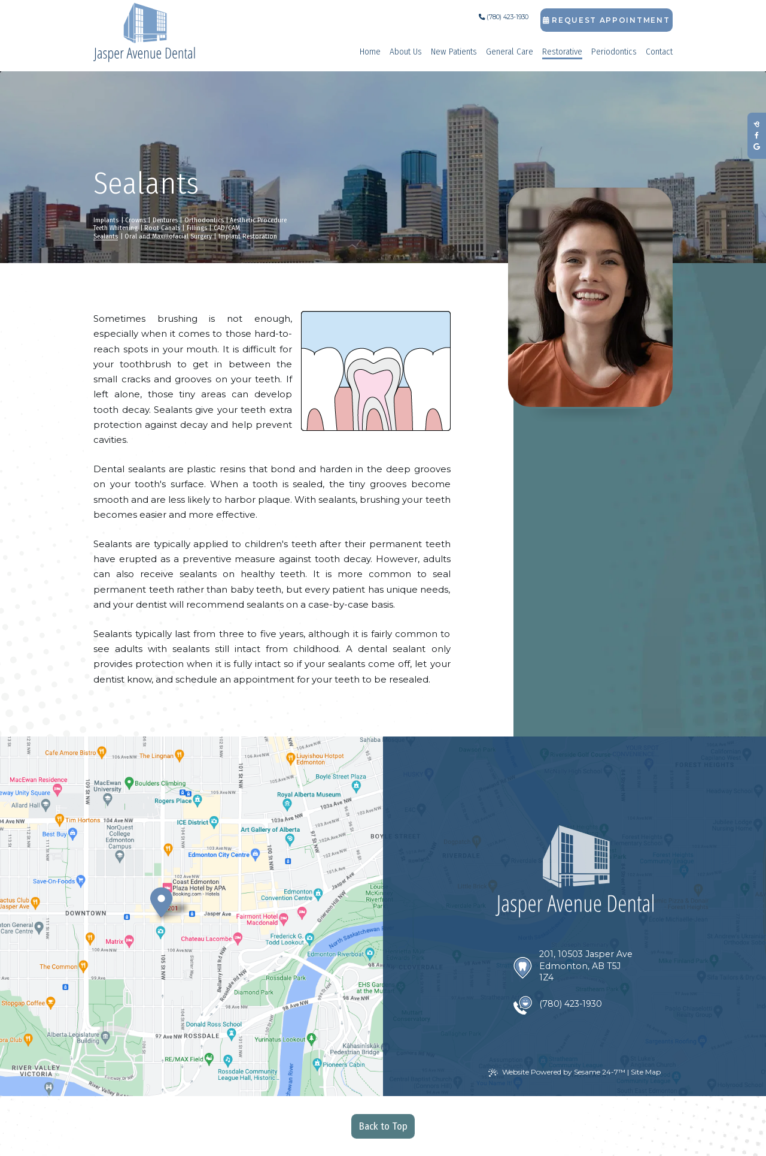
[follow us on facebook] (756, 135)
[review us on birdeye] (756, 124)
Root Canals (162, 228)
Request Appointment (606, 20)
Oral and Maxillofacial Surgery (168, 236)
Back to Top (383, 1126)
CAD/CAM (227, 228)
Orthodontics (204, 220)
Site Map (646, 1071)
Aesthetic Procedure (258, 220)
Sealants (105, 236)
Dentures (165, 220)
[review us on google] (756, 147)
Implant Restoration (247, 236)
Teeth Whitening (115, 228)
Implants (105, 220)
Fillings (197, 228)
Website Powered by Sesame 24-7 (556, 1072)
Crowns (135, 220)
